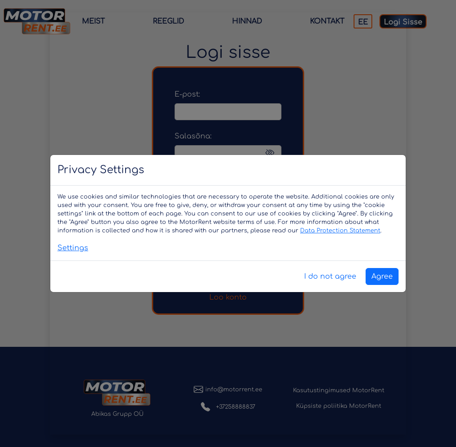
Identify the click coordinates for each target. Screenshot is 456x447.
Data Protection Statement (340, 231)
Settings (72, 248)
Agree (382, 276)
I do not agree (330, 276)
